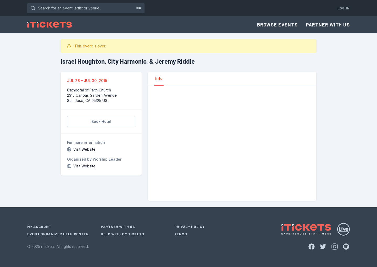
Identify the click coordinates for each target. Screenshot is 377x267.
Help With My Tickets (122, 234)
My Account (39, 226)
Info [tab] (159, 78)
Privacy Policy (189, 226)
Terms (180, 234)
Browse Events (277, 25)
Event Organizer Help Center (58, 234)
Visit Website (84, 149)
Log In (343, 8)
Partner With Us (328, 25)
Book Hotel (101, 121)
